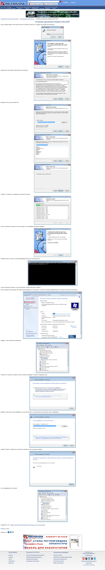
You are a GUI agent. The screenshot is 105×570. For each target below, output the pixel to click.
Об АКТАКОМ (13, 552)
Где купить (42, 8)
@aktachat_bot (88, 555)
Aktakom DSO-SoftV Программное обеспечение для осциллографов (27, 525)
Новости (14, 8)
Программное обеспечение (32, 561)
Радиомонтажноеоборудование (35, 8)
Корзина (73, 2)
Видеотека (11, 563)
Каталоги (11, 557)
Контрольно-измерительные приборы (35, 555)
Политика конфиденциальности (88, 561)
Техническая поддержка (60, 552)
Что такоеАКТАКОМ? (9, 8)
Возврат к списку (5, 528)
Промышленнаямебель (27, 8)
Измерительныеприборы (19, 8)
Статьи (10, 559)
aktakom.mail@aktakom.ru (89, 553)
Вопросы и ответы (57, 555)
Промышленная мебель (32, 559)
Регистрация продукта (36, 4)
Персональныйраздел (54, 8)
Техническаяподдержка (47, 8)
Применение (12, 561)
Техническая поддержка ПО (60, 559)
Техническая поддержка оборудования (62, 557)
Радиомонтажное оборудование (34, 557)
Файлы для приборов (58, 563)
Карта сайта (89, 563)
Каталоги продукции (52, 4)
